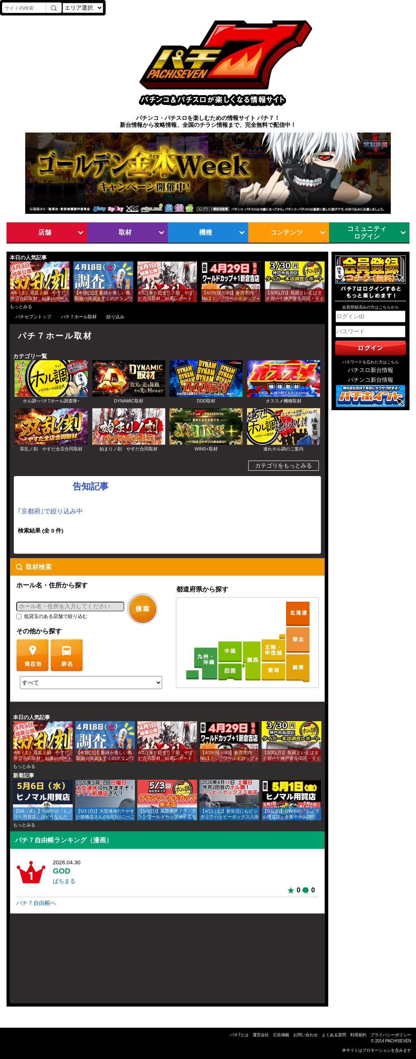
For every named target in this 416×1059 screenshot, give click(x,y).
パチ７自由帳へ (36, 903)
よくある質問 (334, 1035)
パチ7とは (239, 1035)
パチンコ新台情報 (370, 380)
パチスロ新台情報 (370, 370)
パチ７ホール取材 (79, 316)
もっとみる (21, 306)
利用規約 (358, 1035)
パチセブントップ (33, 316)
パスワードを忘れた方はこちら (370, 362)
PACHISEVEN (398, 1041)
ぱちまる (64, 881)
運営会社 (261, 1035)
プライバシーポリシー (390, 1035)
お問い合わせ (305, 1035)
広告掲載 (281, 1035)
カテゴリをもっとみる (283, 466)
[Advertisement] (48, 961)
